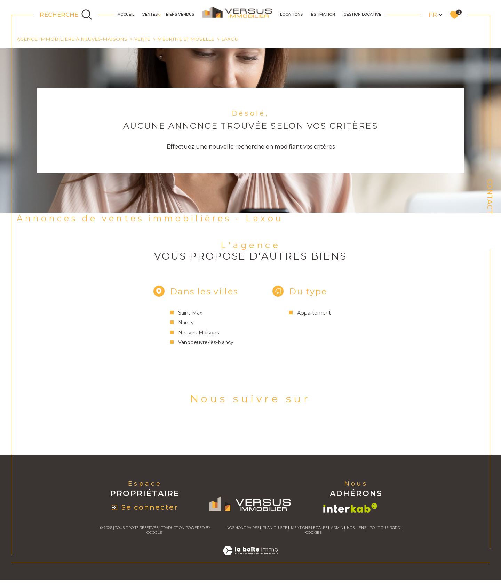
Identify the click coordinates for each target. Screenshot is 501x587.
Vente (143, 39)
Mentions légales (309, 529)
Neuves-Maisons (196, 334)
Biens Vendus (180, 14)
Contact (490, 196)
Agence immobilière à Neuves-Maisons (72, 39)
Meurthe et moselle (186, 39)
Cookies (313, 535)
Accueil (126, 14)
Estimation (323, 14)
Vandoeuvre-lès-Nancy (204, 344)
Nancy (184, 324)
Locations (291, 14)
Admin (337, 529)
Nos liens (356, 529)
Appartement (315, 314)
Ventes (150, 14)
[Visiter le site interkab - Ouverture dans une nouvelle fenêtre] (350, 510)
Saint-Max (188, 314)
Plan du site (275, 529)
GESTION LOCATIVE (362, 14)
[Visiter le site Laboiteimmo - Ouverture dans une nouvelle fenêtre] (250, 560)
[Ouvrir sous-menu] (159, 14)
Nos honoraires (242, 529)
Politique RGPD (384, 529)
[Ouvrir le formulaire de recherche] (66, 14)
